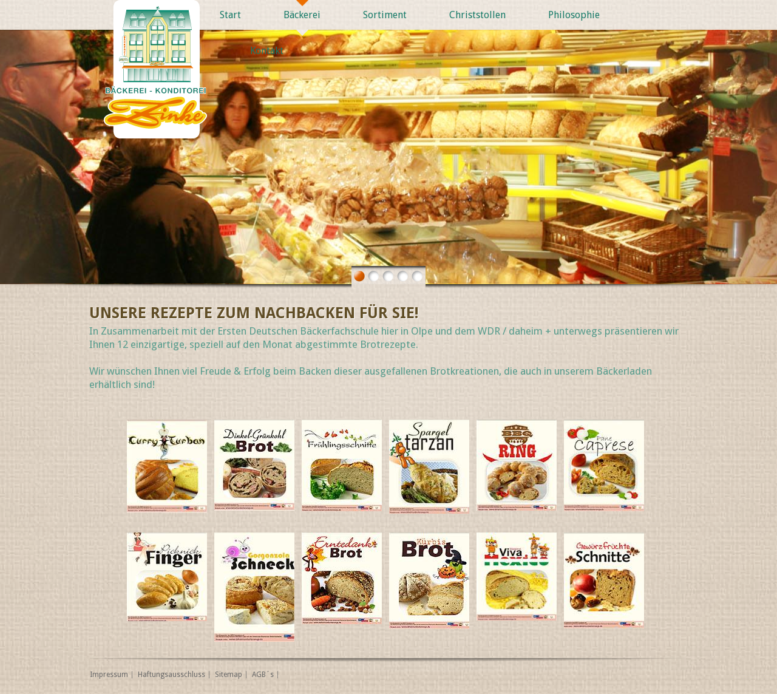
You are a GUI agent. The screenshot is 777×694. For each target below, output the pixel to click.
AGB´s (263, 674)
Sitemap (228, 674)
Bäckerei (302, 15)
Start (230, 15)
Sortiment (385, 15)
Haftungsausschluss (171, 674)
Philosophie (574, 15)
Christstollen (477, 15)
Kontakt (266, 50)
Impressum (109, 674)
